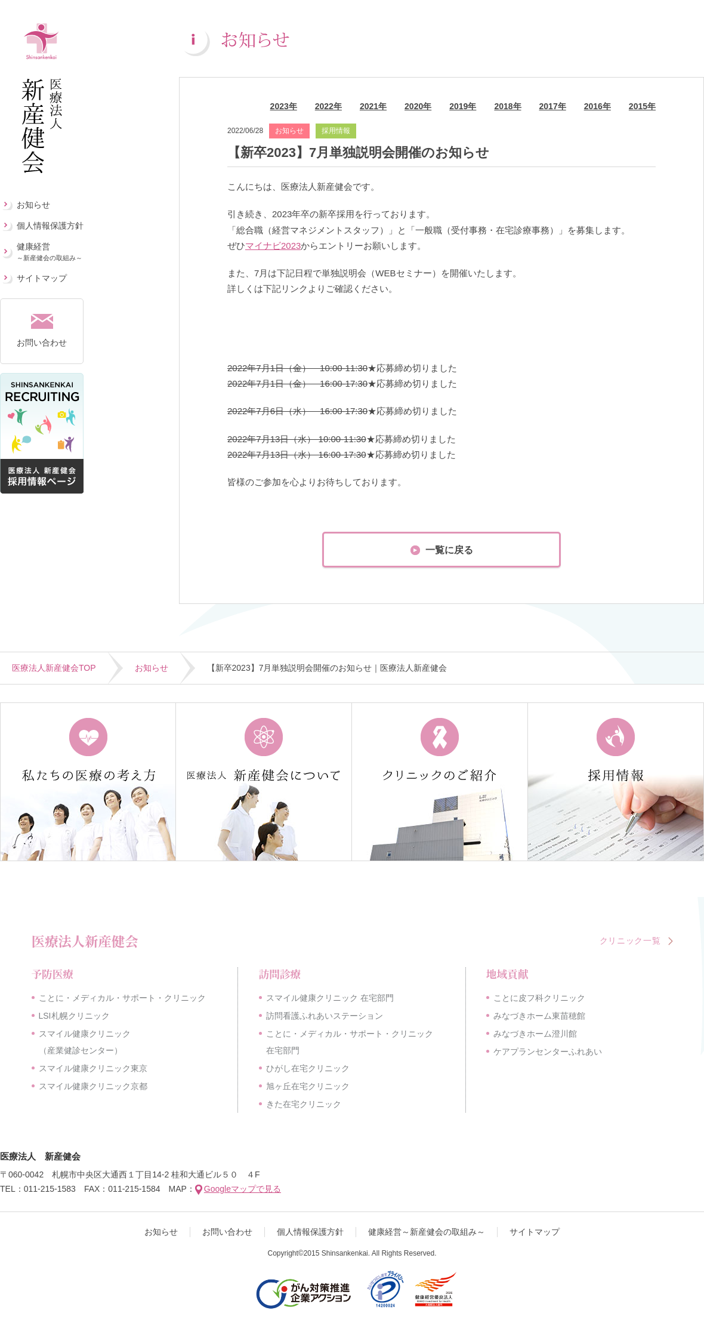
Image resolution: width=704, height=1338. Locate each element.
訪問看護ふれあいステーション (324, 1016)
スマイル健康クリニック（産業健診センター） (85, 1042)
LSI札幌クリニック (74, 1016)
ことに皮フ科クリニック (539, 998)
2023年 (283, 106)
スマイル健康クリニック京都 (93, 1086)
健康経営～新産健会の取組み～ (426, 1232)
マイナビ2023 (273, 246)
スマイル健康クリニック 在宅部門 (330, 998)
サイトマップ (42, 278)
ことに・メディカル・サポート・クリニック (122, 998)
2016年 (597, 106)
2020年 (418, 106)
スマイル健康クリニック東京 (93, 1068)
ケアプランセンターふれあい (547, 1051)
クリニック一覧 (630, 940)
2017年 (552, 106)
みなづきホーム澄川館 (535, 1033)
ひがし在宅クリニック (308, 1068)
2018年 (507, 106)
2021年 (373, 106)
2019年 (462, 106)
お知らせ (33, 204)
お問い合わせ (42, 342)
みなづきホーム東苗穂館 (539, 1016)
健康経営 (49, 251)
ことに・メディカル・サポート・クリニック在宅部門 (349, 1042)
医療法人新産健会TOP (54, 668)
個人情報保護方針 (50, 225)
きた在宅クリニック (303, 1104)
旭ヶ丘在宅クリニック (308, 1086)
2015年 (642, 106)
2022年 (328, 106)
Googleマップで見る (242, 1189)
